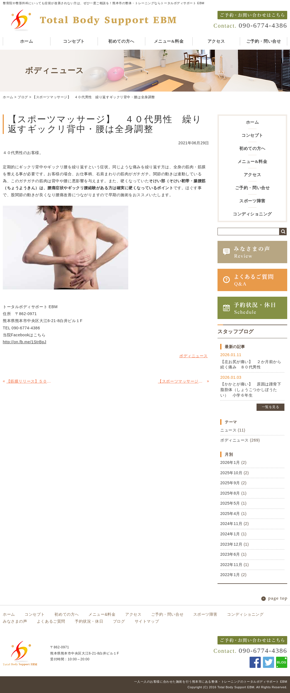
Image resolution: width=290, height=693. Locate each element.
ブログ (23, 97)
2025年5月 (230, 503)
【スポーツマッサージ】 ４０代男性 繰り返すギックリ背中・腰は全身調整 (93, 97)
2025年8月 (230, 493)
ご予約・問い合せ (263, 41)
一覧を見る (270, 407)
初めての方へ (121, 41)
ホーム (26, 41)
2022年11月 (231, 564)
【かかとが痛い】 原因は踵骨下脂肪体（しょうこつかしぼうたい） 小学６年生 (250, 389)
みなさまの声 (15, 621)
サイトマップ (147, 621)
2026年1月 (230, 462)
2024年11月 (231, 523)
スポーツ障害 (252, 201)
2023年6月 (230, 554)
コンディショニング (252, 214)
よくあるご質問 (51, 621)
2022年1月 (230, 574)
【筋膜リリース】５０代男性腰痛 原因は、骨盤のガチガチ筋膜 (30, 381)
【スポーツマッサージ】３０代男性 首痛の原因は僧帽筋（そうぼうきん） (182, 381)
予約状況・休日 (89, 621)
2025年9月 (230, 483)
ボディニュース (234, 440)
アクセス (216, 41)
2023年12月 (231, 544)
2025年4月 (230, 513)
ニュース (228, 430)
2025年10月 (231, 473)
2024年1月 (230, 534)
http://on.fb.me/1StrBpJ (24, 342)
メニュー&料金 (168, 41)
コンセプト (74, 41)
